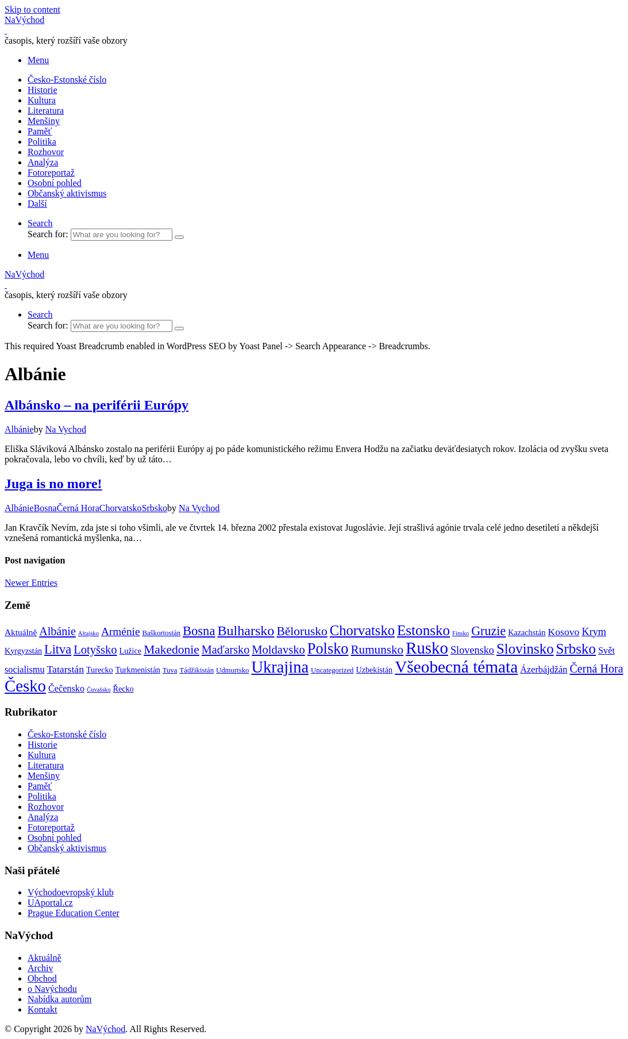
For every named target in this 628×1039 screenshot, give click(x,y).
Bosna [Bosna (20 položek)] (199, 631)
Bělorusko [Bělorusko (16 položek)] (301, 631)
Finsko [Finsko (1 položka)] (460, 633)
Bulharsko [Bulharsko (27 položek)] (245, 630)
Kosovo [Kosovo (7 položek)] (564, 632)
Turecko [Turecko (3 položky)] (99, 669)
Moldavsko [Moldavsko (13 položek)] (278, 649)
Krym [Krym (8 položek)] (593, 632)
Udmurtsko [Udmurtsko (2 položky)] (232, 670)
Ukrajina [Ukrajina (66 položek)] (280, 667)
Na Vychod (65, 429)
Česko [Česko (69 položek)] (25, 686)
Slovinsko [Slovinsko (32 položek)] (525, 648)
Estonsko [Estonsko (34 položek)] (423, 630)
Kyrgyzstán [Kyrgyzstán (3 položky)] (23, 650)
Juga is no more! (53, 483)
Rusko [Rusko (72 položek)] (427, 648)
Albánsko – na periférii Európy (96, 404)
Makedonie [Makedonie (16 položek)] (171, 649)
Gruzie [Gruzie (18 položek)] (488, 631)
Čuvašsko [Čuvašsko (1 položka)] (98, 689)
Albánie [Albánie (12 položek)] (57, 631)
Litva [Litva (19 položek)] (57, 649)
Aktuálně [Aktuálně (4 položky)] (21, 632)
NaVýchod (105, 1029)
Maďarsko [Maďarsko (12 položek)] (225, 649)
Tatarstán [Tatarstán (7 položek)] (65, 669)
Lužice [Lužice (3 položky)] (131, 650)
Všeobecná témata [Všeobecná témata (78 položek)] (456, 667)
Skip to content (32, 9)
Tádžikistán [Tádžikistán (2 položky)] (197, 670)
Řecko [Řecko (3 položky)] (123, 688)
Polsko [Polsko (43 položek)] (328, 648)
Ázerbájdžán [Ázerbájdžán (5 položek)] (543, 670)
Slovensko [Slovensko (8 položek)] (472, 650)
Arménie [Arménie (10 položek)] (120, 631)
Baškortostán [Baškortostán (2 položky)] (161, 633)
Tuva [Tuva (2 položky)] (170, 670)
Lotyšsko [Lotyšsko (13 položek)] (95, 649)
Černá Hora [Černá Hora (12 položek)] (596, 668)
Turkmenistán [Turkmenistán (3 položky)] (137, 669)
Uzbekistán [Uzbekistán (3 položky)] (374, 669)
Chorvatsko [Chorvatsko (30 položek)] (362, 630)
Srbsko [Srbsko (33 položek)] (576, 648)
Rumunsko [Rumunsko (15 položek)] (376, 649)
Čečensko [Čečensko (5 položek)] (66, 688)
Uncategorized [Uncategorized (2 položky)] (332, 670)
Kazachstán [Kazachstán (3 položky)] (526, 632)
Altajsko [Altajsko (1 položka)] (88, 633)
